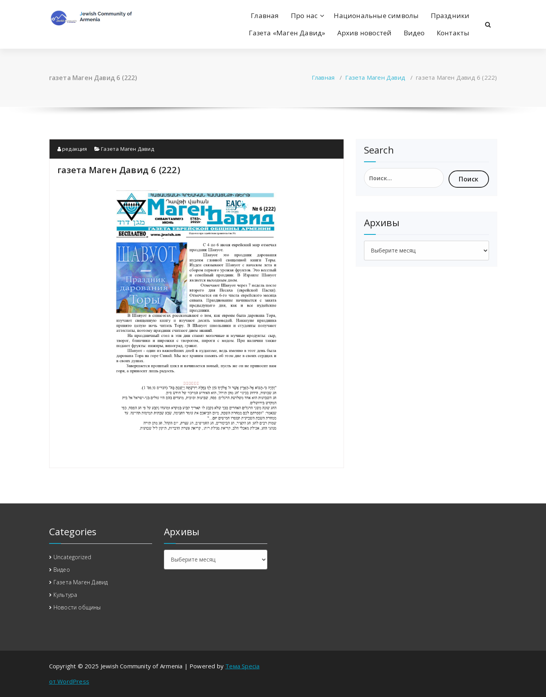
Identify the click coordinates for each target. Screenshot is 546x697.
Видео (414, 32)
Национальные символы (376, 15)
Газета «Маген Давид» (287, 32)
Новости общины (77, 607)
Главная (265, 15)
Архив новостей (364, 32)
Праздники (450, 15)
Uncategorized (72, 557)
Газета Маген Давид (375, 77)
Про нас (304, 15)
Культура (65, 594)
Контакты (453, 32)
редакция (72, 148)
